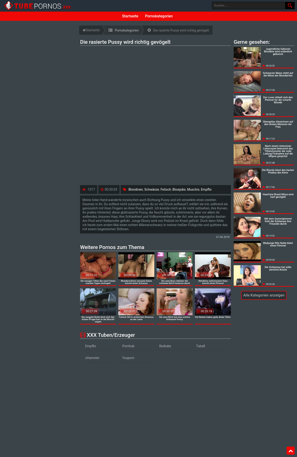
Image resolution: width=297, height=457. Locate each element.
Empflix (206, 189)
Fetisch (166, 189)
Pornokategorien (159, 16)
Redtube (165, 346)
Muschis (193, 189)
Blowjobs (179, 189)
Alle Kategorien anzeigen (263, 295)
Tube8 (200, 346)
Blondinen (136, 189)
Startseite (130, 16)
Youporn (128, 358)
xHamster (92, 358)
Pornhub (128, 346)
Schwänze (151, 189)
